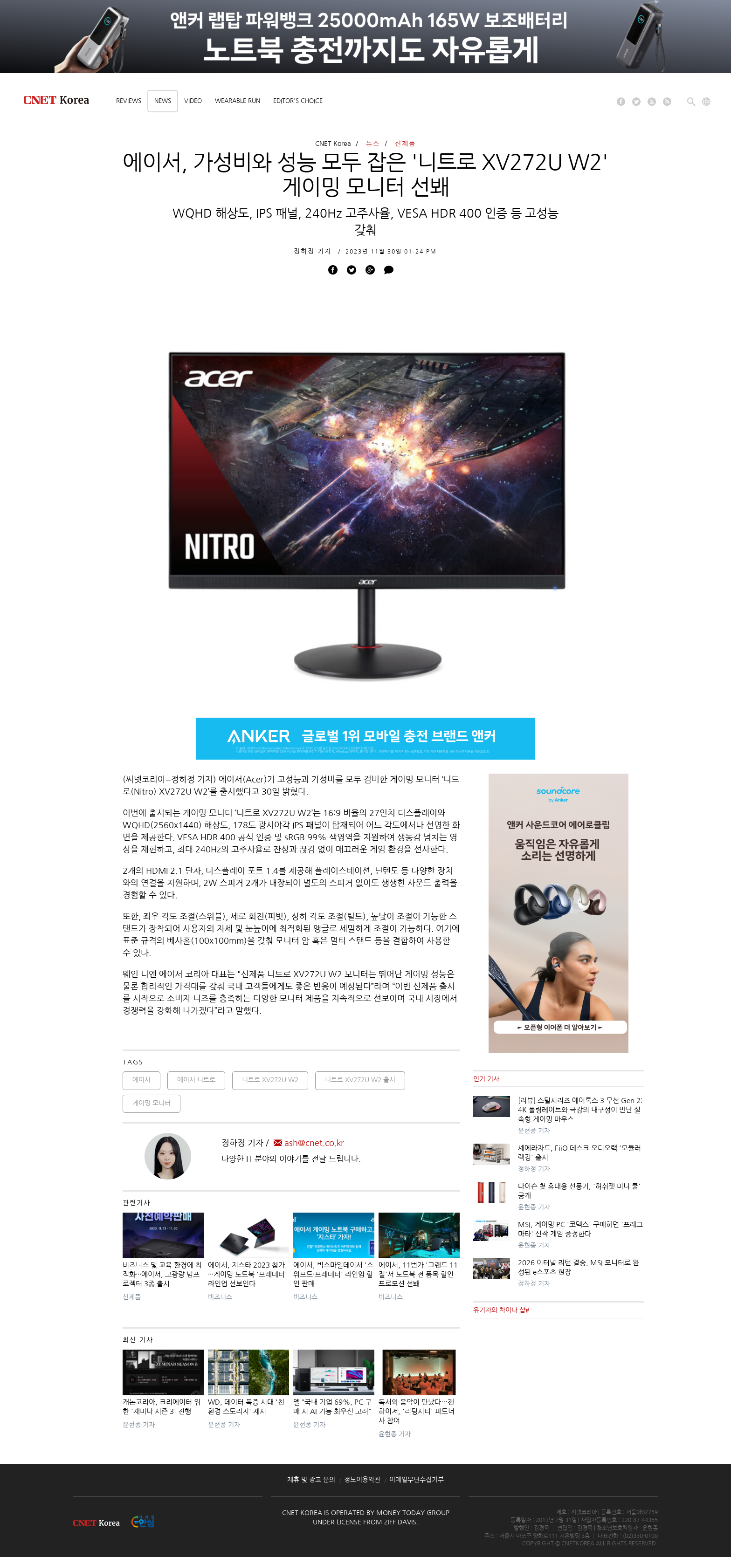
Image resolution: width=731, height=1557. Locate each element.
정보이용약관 (362, 1479)
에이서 (141, 1080)
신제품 (405, 143)
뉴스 (373, 143)
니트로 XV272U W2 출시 (360, 1080)
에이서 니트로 (196, 1080)
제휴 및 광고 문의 (311, 1479)
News (162, 101)
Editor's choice (298, 101)
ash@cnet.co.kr (309, 1143)
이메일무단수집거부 (416, 1479)
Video (193, 101)
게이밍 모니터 (151, 1103)
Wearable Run (237, 101)
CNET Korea (333, 143)
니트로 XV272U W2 (270, 1080)
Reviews (128, 101)
